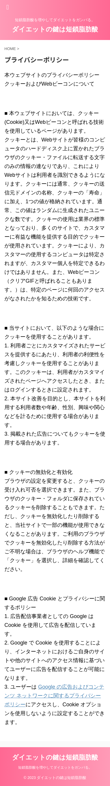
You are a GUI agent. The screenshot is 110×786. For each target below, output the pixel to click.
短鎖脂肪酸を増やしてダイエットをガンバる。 (55, 767)
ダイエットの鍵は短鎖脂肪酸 (55, 29)
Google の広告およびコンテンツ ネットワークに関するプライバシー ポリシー (54, 695)
